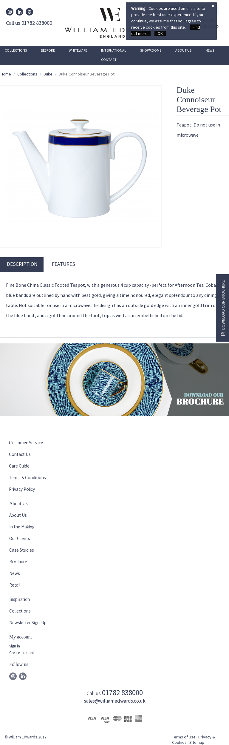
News (209, 50)
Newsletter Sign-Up (28, 622)
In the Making (22, 527)
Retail (14, 585)
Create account (21, 652)
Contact (109, 59)
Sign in (14, 646)
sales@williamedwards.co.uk (115, 701)
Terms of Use (184, 737)
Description (22, 264)
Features (63, 264)
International (113, 50)
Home (6, 74)
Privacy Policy (22, 489)
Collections (16, 50)
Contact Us (20, 454)
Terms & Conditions (27, 477)
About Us (183, 50)
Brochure (18, 561)
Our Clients (19, 538)
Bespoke (48, 50)
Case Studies (21, 550)
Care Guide (19, 466)
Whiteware (78, 50)
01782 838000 (122, 692)
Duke (48, 74)
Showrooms (150, 50)
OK (160, 33)
